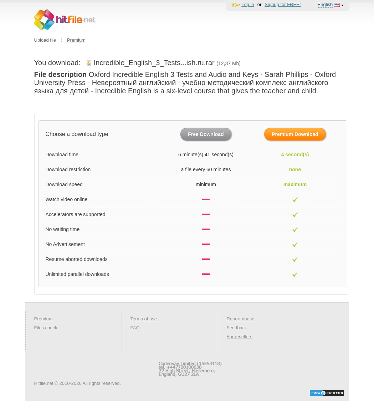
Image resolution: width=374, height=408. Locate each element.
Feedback (237, 327)
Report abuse (241, 318)
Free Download (206, 134)
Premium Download (295, 134)
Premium (76, 40)
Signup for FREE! (283, 4)
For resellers (239, 336)
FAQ (135, 327)
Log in (247, 4)
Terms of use (143, 318)
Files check (45, 327)
